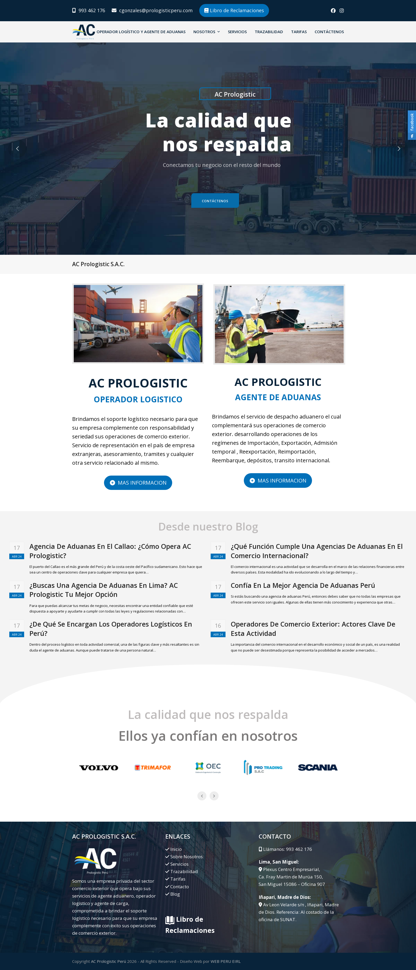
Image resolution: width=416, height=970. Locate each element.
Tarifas (177, 879)
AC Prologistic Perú (108, 961)
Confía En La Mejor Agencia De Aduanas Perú (303, 585)
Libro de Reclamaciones (234, 10)
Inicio (176, 849)
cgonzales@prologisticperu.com (156, 10)
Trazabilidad (184, 871)
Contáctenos (215, 201)
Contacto (179, 886)
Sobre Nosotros (186, 856)
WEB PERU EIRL (226, 961)
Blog (175, 894)
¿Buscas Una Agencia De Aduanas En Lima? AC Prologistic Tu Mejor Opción (103, 590)
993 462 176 (92, 10)
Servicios (179, 864)
